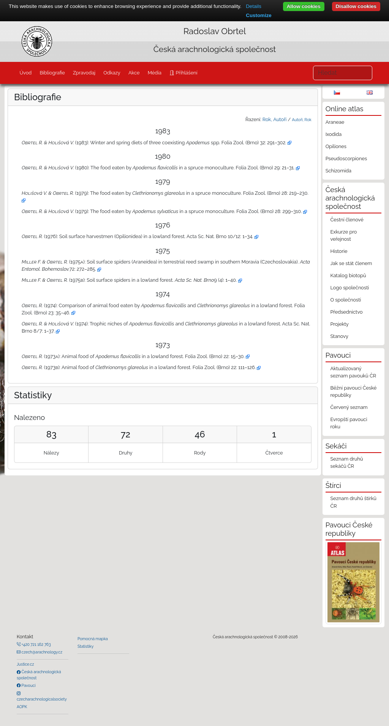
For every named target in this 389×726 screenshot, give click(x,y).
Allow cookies (304, 6)
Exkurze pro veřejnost (343, 235)
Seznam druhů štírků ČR (353, 502)
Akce (134, 73)
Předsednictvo (346, 312)
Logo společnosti (349, 287)
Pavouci (28, 685)
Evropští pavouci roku (348, 423)
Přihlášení (185, 73)
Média (154, 73)
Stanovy (339, 336)
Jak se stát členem (351, 263)
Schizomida (338, 171)
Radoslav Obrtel (214, 31)
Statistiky (85, 646)
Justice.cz (25, 664)
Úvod (25, 73)
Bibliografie (52, 73)
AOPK (22, 706)
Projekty (339, 324)
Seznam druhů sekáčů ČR (346, 462)
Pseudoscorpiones (346, 158)
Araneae (335, 122)
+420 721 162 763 (36, 644)
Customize (258, 15)
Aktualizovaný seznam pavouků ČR (353, 372)
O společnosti (345, 300)
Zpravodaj (84, 73)
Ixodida (334, 134)
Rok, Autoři (274, 119)
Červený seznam (348, 407)
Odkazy (111, 73)
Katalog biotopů (348, 275)
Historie (338, 251)
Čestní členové (346, 220)
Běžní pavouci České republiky (353, 391)
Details (253, 6)
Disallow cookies (356, 6)
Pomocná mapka (92, 638)
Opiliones (336, 146)
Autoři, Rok (302, 119)
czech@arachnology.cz (41, 652)
